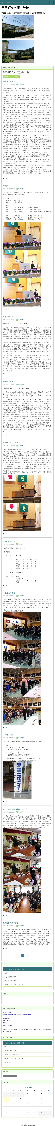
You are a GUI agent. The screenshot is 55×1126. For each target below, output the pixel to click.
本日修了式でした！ (10, 443)
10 (7, 309)
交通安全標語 (8, 735)
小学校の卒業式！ (10, 593)
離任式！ (6, 186)
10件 (16, 77)
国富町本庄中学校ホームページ (17, 2)
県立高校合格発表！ (10, 923)
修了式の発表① (9, 382)
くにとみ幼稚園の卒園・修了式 (15, 809)
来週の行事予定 (9, 541)
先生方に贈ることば (10, 82)
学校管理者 (20, 84)
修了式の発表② (9, 317)
